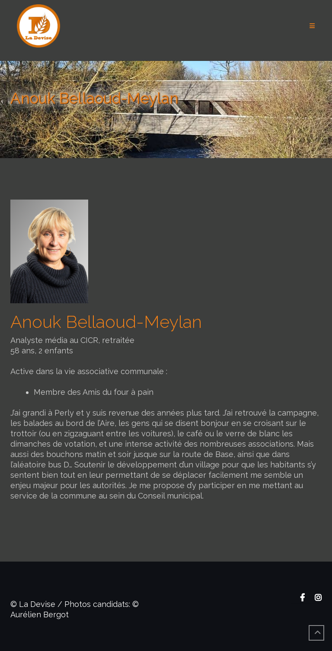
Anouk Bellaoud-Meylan (106, 321)
